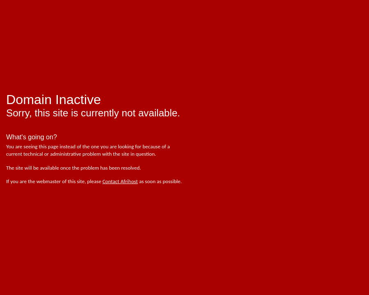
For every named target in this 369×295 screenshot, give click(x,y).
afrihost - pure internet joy (41, 24)
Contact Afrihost (120, 181)
